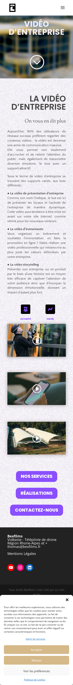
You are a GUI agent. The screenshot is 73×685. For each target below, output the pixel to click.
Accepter (36, 650)
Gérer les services (35, 639)
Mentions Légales (21, 553)
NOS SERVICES (36, 476)
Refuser (37, 660)
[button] (67, 600)
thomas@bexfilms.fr (23, 546)
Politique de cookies (34, 679)
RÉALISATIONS (37, 493)
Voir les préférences (36, 671)
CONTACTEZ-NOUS (36, 510)
